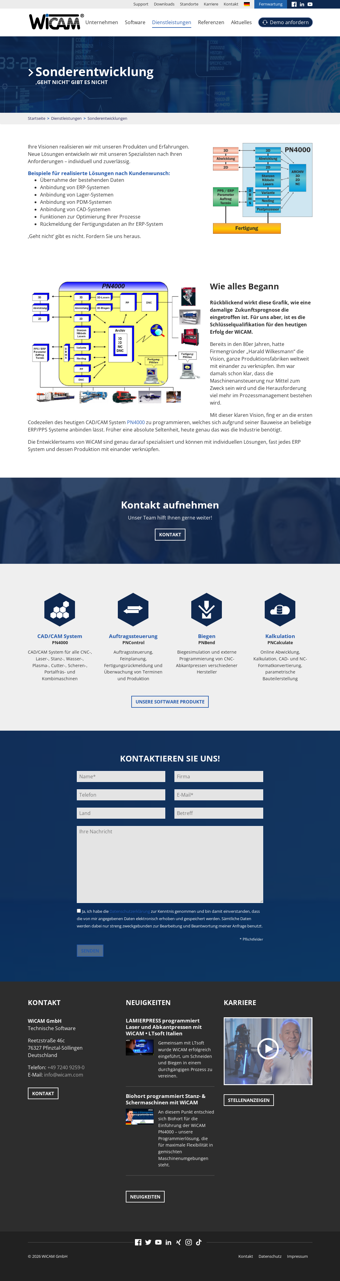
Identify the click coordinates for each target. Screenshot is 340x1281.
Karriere (211, 4)
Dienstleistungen (171, 22)
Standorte (189, 4)
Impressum (297, 1256)
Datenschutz (270, 1256)
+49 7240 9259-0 (65, 1067)
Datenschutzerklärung (130, 911)
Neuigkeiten (145, 1197)
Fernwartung (270, 4)
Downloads (164, 4)
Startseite (36, 118)
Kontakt (231, 4)
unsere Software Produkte (170, 702)
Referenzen (211, 22)
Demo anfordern (289, 22)
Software (135, 22)
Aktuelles (241, 22)
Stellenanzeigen (249, 1100)
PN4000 (136, 422)
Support (140, 4)
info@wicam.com (63, 1074)
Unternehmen (101, 22)
